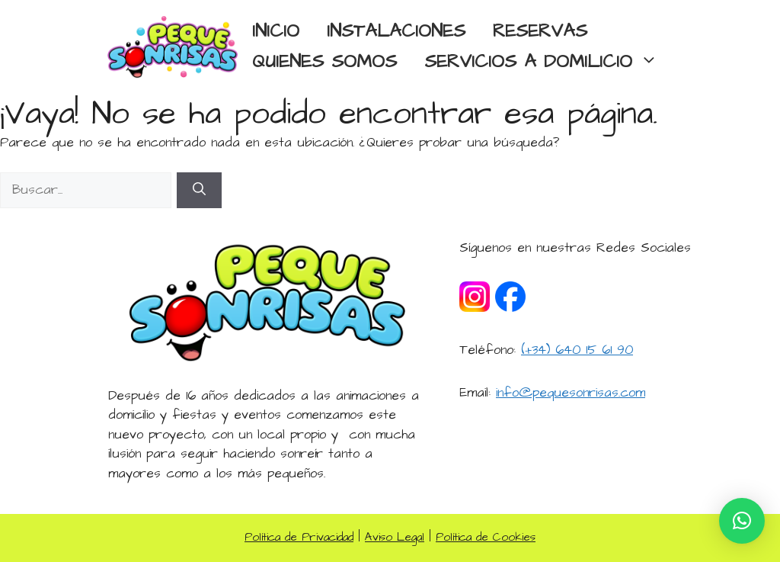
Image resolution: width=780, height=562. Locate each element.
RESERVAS (540, 31)
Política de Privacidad (299, 537)
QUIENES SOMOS (324, 62)
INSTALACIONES (396, 31)
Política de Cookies (485, 537)
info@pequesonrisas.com (570, 393)
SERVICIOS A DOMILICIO (548, 62)
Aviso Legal (394, 537)
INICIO (275, 31)
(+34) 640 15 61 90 (577, 350)
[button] (742, 521)
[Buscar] (199, 190)
